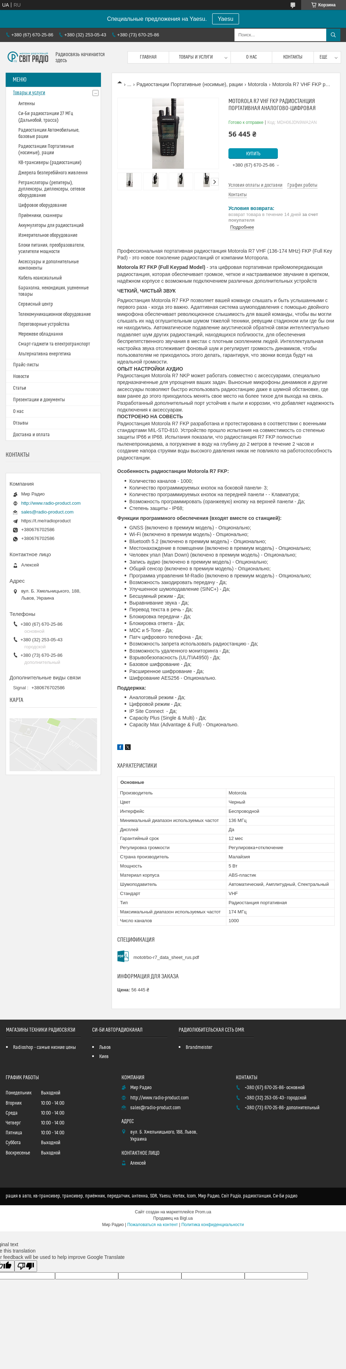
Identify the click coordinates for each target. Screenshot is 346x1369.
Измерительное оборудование (47, 235)
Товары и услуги (196, 57)
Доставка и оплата (31, 435)
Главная (148, 57)
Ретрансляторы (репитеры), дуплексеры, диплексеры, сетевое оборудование (51, 189)
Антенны (26, 104)
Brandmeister (199, 1047)
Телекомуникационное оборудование (54, 314)
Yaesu (225, 19)
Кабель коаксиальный (40, 278)
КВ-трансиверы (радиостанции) (50, 163)
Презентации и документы (39, 400)
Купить (253, 154)
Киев (104, 1056)
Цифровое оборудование (42, 205)
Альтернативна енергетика (44, 354)
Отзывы (20, 423)
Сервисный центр (35, 304)
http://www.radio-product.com (50, 503)
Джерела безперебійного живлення (53, 173)
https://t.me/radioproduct (46, 520)
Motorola (257, 84)
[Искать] (333, 35)
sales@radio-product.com (47, 512)
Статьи (19, 388)
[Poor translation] (25, 1266)
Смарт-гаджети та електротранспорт (54, 344)
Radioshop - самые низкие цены (44, 1047)
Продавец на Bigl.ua (173, 1218)
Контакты (293, 57)
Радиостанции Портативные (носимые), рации (190, 84)
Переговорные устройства (44, 324)
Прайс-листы (26, 365)
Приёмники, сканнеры (40, 215)
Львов (105, 1047)
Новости (21, 376)
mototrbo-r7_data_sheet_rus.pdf (166, 957)
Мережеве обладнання (40, 334)
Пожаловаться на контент (152, 1224)
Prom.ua (203, 1211)
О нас (251, 57)
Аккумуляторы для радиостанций (51, 225)
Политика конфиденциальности (212, 1224)
